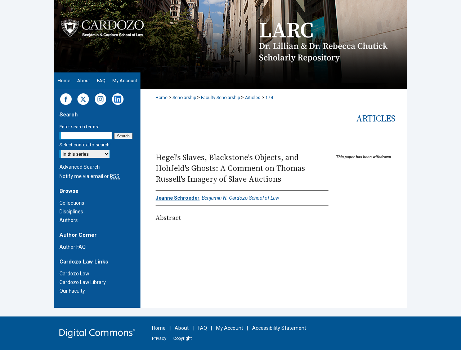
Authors (68, 220)
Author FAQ (72, 247)
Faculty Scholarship (220, 97)
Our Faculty (72, 291)
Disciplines (71, 211)
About (182, 328)
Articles (252, 97)
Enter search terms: (79, 126)
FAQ (202, 328)
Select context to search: (85, 144)
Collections (71, 203)
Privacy (159, 338)
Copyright (182, 338)
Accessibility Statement (279, 328)
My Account (229, 328)
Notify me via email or (89, 176)
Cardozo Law (74, 273)
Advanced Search (79, 167)
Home (161, 97)
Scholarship (184, 97)
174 (269, 97)
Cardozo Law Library (82, 282)
